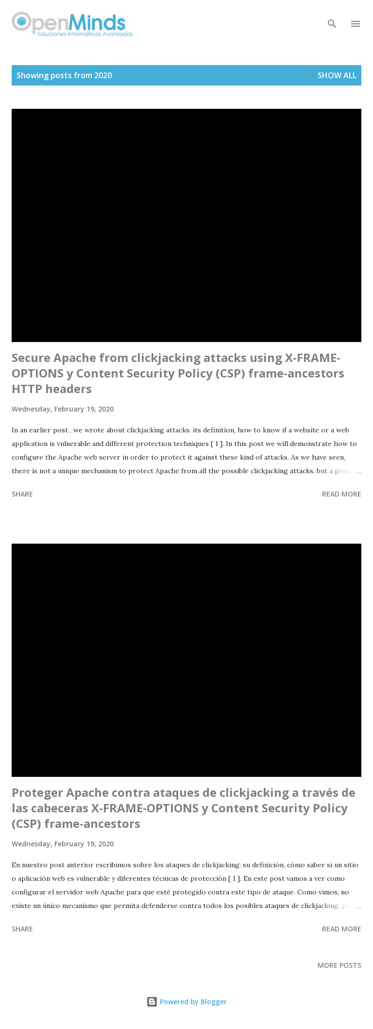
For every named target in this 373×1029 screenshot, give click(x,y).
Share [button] (22, 493)
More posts (339, 965)
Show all (337, 75)
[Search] (332, 17)
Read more (341, 493)
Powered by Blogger (186, 1001)
